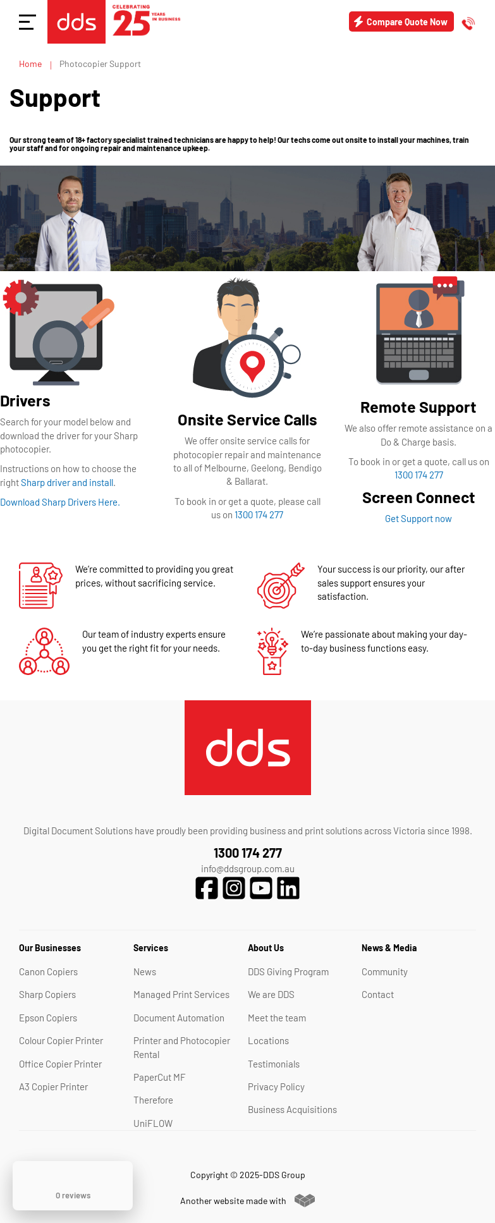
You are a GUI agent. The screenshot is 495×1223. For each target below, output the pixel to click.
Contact (378, 994)
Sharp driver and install (67, 482)
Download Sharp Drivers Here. (60, 502)
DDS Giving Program (288, 971)
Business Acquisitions (292, 1109)
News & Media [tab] (389, 947)
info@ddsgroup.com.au (248, 868)
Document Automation (178, 1017)
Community (385, 971)
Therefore (153, 1099)
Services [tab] (150, 947)
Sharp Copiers (47, 994)
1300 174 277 (259, 514)
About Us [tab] (266, 947)
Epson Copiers (48, 1017)
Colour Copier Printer (61, 1040)
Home (31, 63)
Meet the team (277, 1017)
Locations (268, 1040)
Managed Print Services (181, 994)
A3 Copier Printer (53, 1086)
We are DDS (271, 994)
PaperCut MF (159, 1077)
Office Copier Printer (60, 1063)
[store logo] (76, 22)
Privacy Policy (276, 1086)
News (144, 971)
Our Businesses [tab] (50, 947)
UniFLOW (153, 1123)
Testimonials (274, 1063)
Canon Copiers (48, 971)
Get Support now (418, 518)
